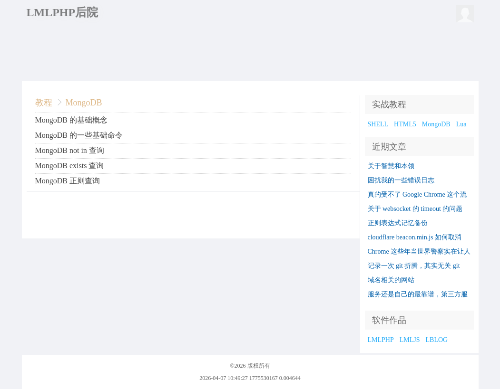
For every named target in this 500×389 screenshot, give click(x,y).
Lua (461, 124)
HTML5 (405, 124)
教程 (43, 102)
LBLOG (437, 339)
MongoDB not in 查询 (69, 150)
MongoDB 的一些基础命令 (79, 135)
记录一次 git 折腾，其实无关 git (414, 265)
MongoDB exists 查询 (69, 165)
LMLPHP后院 (62, 12)
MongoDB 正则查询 (67, 181)
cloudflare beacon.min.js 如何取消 (415, 237)
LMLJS (410, 339)
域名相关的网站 (391, 280)
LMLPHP (381, 339)
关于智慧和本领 (391, 166)
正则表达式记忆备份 (398, 223)
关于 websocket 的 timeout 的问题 (415, 208)
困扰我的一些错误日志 (401, 180)
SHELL (378, 124)
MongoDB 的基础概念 (71, 120)
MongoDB (84, 102)
